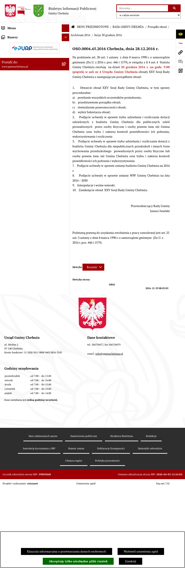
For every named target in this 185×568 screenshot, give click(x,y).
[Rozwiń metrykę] (93, 267)
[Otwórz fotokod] (180, 70)
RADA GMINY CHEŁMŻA (128, 27)
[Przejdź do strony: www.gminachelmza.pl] (180, 52)
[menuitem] (34, 46)
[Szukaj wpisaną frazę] (175, 8)
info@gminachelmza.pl (109, 450)
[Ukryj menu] (65, 28)
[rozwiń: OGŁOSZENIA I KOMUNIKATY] (66, 46)
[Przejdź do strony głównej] (50, 10)
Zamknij (130, 561)
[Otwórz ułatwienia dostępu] (180, 34)
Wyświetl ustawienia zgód (141, 551)
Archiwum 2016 (80, 35)
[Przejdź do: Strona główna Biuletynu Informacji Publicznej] (73, 27)
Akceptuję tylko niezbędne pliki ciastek (78, 561)
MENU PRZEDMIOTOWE (93, 27)
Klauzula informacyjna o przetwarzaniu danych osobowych (66, 551)
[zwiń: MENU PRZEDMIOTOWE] (66, 35)
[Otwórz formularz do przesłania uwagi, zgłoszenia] (180, 61)
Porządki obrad (157, 27)
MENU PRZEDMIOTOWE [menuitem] (18, 36)
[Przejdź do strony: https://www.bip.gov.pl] (180, 43)
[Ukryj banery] (65, 358)
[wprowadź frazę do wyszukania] (142, 8)
